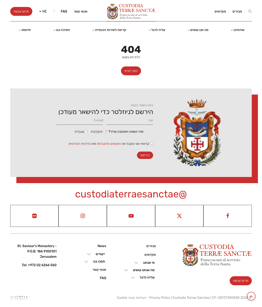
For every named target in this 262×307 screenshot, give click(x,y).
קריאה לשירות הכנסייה (110, 30)
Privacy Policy (159, 298)
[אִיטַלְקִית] (104, 131)
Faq (64, 11)
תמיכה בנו (63, 30)
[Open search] (250, 11)
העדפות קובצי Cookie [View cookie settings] (131, 298)
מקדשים (220, 11)
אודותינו (239, 30)
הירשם (145, 155)
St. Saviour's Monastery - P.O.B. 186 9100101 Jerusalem (36, 251)
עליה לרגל (158, 30)
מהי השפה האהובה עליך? (125, 132)
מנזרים (237, 11)
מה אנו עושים (199, 30)
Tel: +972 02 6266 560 (39, 265)
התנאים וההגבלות (109, 144)
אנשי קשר (80, 11)
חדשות (26, 30)
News (102, 246)
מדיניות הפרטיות (79, 144)
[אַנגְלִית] (86, 131)
